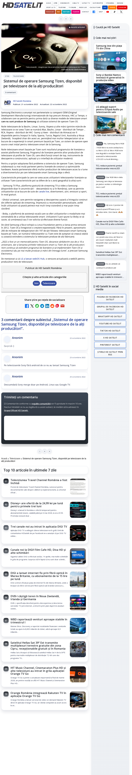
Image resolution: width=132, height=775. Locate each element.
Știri (55, 3)
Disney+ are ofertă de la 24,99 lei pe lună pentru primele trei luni (37, 504)
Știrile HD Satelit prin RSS (110, 351)
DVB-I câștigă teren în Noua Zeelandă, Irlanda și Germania (35, 597)
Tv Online (72, 7)
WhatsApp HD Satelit (110, 316)
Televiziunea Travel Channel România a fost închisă (39, 481)
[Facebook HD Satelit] (94, 12)
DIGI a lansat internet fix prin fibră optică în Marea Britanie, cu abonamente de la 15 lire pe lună (39, 576)
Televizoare (18, 76)
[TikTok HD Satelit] (114, 12)
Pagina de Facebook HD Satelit (110, 298)
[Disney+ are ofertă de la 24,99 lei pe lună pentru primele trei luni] (78, 510)
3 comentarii (10, 92)
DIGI (104, 7)
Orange (112, 7)
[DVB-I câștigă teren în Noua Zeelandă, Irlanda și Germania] (78, 603)
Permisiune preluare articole (110, 404)
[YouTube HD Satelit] (108, 12)
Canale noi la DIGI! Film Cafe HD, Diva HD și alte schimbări (38, 551)
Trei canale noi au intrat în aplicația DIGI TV (39, 526)
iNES (58, 12)
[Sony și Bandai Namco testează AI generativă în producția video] (110, 92)
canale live (44, 191)
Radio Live (83, 7)
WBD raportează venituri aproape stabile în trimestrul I (39, 621)
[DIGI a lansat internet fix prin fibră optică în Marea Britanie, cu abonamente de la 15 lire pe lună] (78, 580)
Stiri (7, 76)
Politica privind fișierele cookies (110, 412)
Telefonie (62, 7)
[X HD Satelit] (121, 12)
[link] (44, 486)
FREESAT (105, 375)
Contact (85, 12)
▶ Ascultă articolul (77, 27)
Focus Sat (50, 12)
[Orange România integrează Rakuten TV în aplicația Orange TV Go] (78, 700)
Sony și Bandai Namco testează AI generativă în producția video (110, 78)
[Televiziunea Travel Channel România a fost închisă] (78, 487)
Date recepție (98, 3)
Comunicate (64, 3)
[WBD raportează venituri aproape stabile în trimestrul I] (78, 626)
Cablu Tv (75, 3)
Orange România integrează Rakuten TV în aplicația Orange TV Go (38, 694)
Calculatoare (95, 7)
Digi (97, 375)
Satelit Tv (86, 3)
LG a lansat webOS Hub (32, 258)
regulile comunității (41, 403)
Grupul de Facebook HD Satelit (110, 307)
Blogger (85, 718)
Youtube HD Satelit (110, 322)
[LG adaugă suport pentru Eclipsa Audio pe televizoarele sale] (110, 124)
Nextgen (66, 12)
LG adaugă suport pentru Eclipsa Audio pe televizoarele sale (109, 110)
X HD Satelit (110, 336)
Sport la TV (50, 7)
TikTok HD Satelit (110, 329)
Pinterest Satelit (110, 343)
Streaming (110, 3)
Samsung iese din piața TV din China (109, 47)
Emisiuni (120, 3)
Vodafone (122, 7)
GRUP (101, 12)
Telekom (76, 12)
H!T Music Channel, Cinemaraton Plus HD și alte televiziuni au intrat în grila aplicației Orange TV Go (38, 671)
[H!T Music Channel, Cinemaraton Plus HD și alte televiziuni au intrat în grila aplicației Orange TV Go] (78, 674)
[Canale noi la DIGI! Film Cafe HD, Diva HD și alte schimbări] (78, 556)
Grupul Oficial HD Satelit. (16, 410)
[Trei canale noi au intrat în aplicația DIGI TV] (78, 533)
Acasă (48, 3)
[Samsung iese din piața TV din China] (110, 60)
